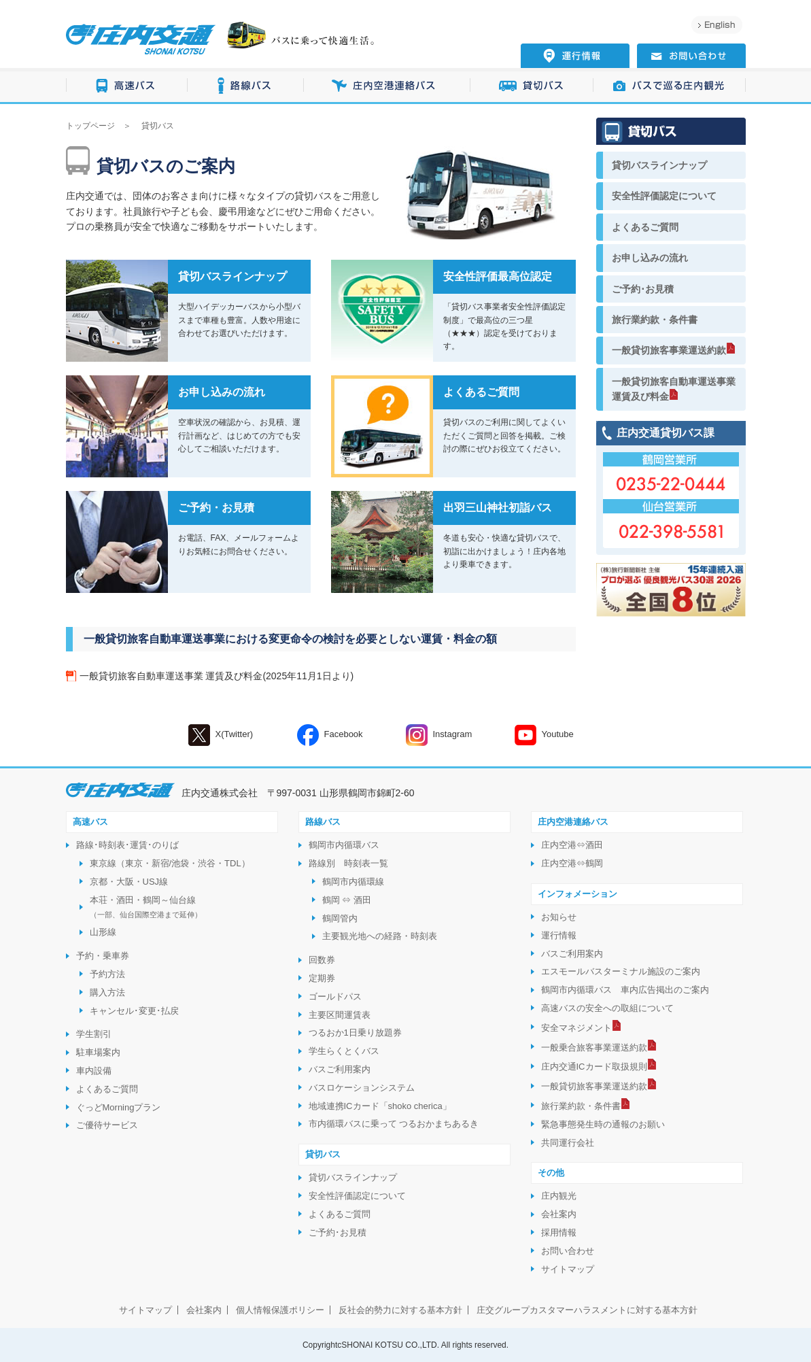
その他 (551, 1173)
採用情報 (558, 1232)
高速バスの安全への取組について (607, 1008)
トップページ (90, 126)
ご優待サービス (107, 1125)
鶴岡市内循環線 (353, 881)
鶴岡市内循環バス (344, 845)
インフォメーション (577, 894)
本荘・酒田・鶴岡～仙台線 (146, 907)
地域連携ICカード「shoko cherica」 (380, 1106)
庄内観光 (558, 1196)
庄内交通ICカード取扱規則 (594, 1066)
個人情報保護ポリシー (280, 1310)
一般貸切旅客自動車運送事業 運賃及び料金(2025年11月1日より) (217, 675)
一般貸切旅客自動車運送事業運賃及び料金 (674, 389)
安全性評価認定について (664, 195)
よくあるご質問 (645, 227)
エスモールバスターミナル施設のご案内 (620, 971)
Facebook (330, 735)
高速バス (127, 86)
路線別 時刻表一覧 (348, 863)
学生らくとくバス (344, 1051)
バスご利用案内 (339, 1069)
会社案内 (558, 1214)
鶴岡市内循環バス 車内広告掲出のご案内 (625, 990)
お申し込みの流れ (650, 257)
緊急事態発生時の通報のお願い (603, 1124)
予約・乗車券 (102, 956)
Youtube (544, 735)
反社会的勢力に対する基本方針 (400, 1310)
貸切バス (531, 86)
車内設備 (93, 1071)
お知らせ (558, 917)
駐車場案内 (98, 1052)
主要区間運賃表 (339, 1015)
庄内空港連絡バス (387, 86)
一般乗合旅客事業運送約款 (594, 1047)
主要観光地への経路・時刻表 (379, 936)
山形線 (103, 932)
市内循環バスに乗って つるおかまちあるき (394, 1124)
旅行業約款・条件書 (654, 319)
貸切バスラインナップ (659, 165)
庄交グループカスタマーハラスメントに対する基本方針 (587, 1310)
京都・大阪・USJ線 (129, 881)
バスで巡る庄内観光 (669, 86)
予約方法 (107, 974)
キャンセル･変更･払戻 (134, 1011)
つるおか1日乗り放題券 (355, 1032)
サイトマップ (567, 1269)
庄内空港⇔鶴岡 (572, 863)
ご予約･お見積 (643, 289)
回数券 (322, 960)
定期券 (322, 978)
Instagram (439, 735)
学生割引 (93, 1034)
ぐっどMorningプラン (118, 1107)
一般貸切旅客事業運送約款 (669, 350)
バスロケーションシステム (362, 1088)
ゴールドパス (335, 996)
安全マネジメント (576, 1028)
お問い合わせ (567, 1251)
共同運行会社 (567, 1143)
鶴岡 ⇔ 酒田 (346, 900)
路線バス (246, 86)
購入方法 (107, 992)
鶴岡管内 (340, 918)
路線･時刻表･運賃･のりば (127, 845)
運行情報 (558, 935)
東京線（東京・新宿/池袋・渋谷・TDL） (170, 863)
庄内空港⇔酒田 (572, 845)
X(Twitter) (221, 735)
